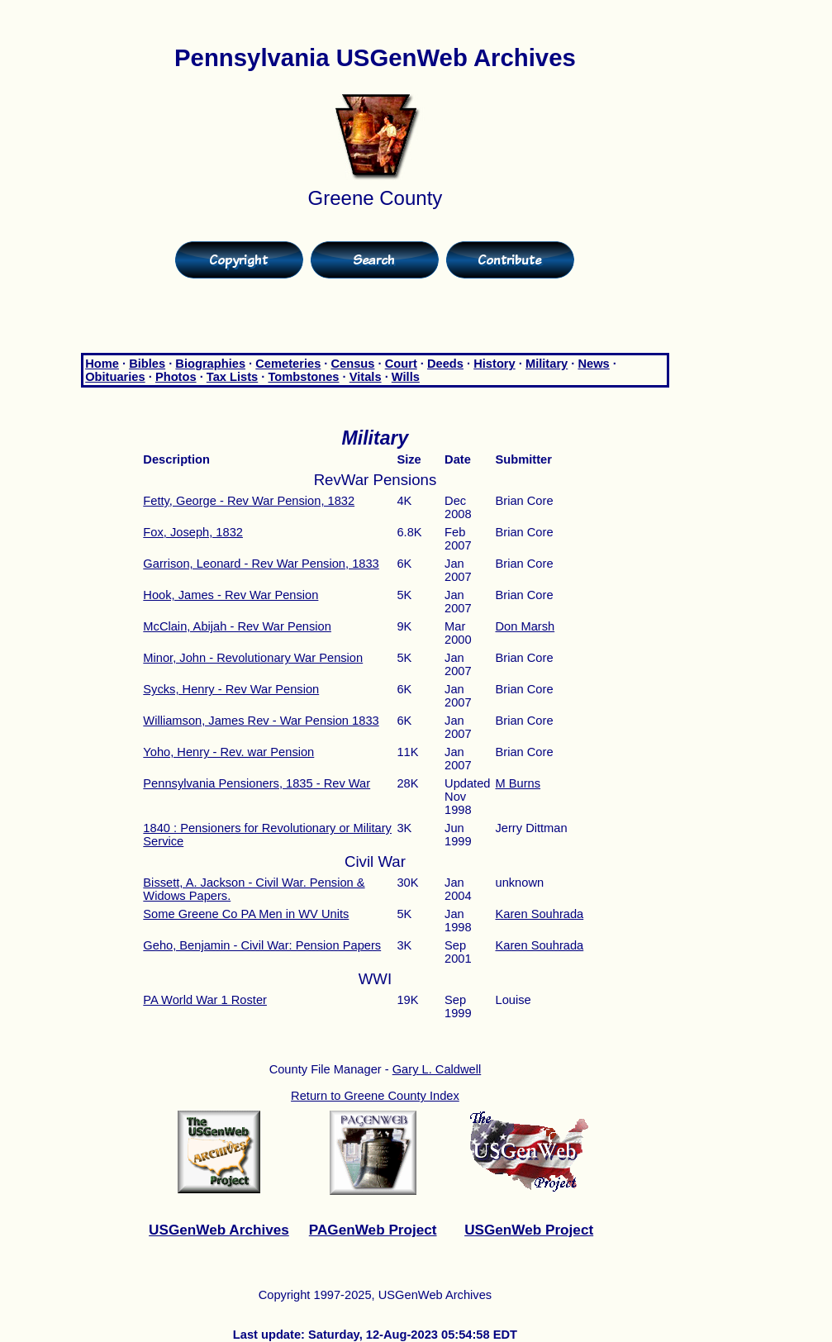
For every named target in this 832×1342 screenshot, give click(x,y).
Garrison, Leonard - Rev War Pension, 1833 (260, 563)
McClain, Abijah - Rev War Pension (237, 626)
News (593, 363)
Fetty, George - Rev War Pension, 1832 (248, 500)
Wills (406, 376)
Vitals (365, 376)
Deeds (445, 363)
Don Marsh (524, 626)
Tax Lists (232, 376)
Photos (176, 376)
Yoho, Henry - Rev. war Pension (228, 752)
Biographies (210, 363)
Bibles (147, 363)
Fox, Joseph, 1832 (193, 532)
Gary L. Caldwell (437, 1069)
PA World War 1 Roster (205, 999)
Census (353, 363)
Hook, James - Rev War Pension (230, 595)
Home (102, 363)
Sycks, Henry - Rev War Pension (231, 689)
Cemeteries (288, 363)
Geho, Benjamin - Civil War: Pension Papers (262, 945)
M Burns (517, 783)
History (494, 363)
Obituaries (115, 376)
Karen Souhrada (539, 914)
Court (401, 363)
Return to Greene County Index (375, 1095)
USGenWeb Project (528, 1229)
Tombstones (303, 376)
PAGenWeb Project (373, 1229)
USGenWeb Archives (219, 1229)
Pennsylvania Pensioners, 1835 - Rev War (256, 783)
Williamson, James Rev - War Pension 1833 (260, 720)
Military (546, 363)
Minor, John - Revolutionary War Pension (253, 657)
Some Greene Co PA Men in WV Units (246, 914)
